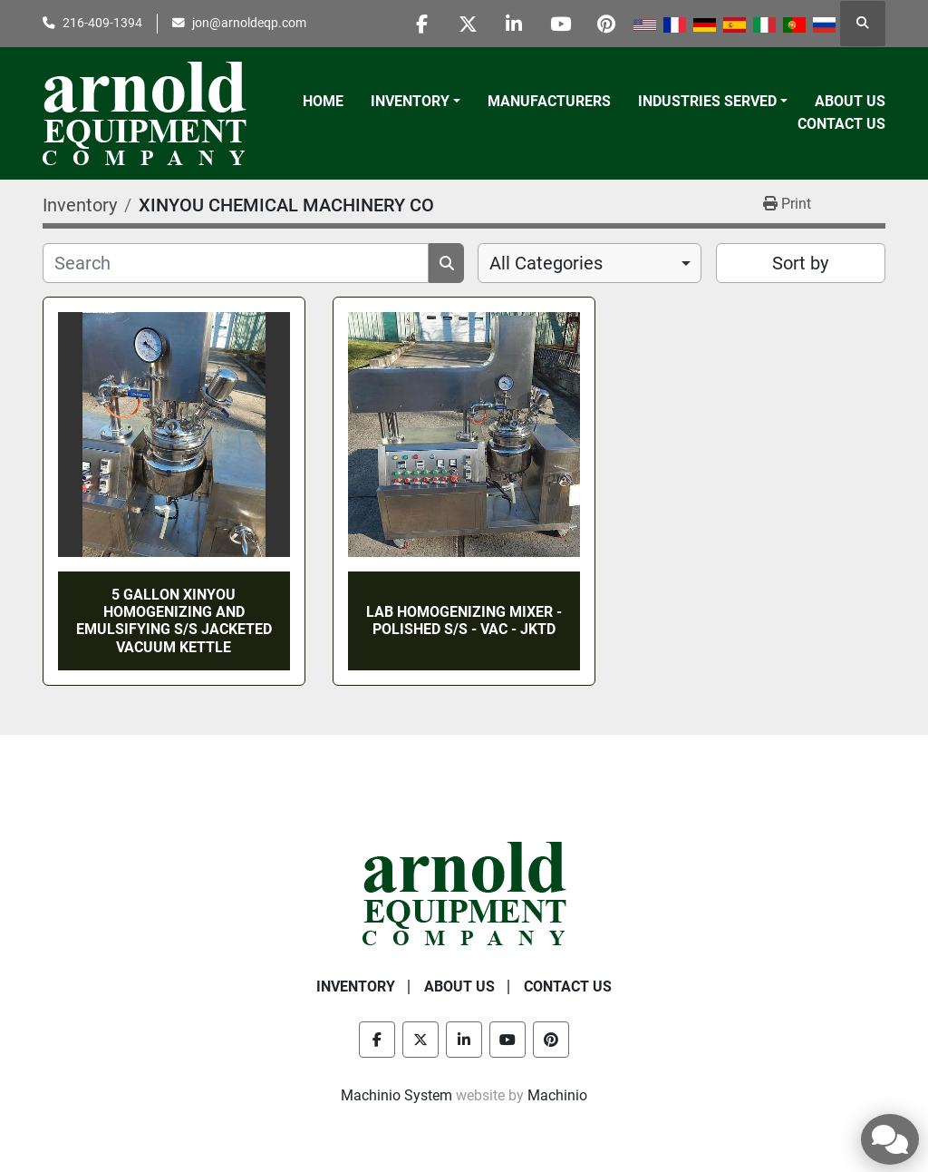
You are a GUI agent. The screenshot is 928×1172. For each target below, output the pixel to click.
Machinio (557, 1095)
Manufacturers (549, 101)
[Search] (236, 263)
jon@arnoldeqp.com (249, 22)
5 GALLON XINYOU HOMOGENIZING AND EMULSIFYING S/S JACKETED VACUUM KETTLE (174, 621)
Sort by (800, 263)
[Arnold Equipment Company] (464, 892)
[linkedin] (513, 23)
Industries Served (707, 101)
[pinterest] (606, 23)
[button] (415, 101)
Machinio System (396, 1095)
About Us (850, 101)
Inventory (410, 101)
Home (323, 101)
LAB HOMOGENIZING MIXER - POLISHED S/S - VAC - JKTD (464, 620)
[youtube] (560, 23)
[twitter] (467, 23)
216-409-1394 (102, 22)
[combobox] (589, 263)
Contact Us (841, 123)
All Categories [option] (546, 263)
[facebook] (421, 23)
